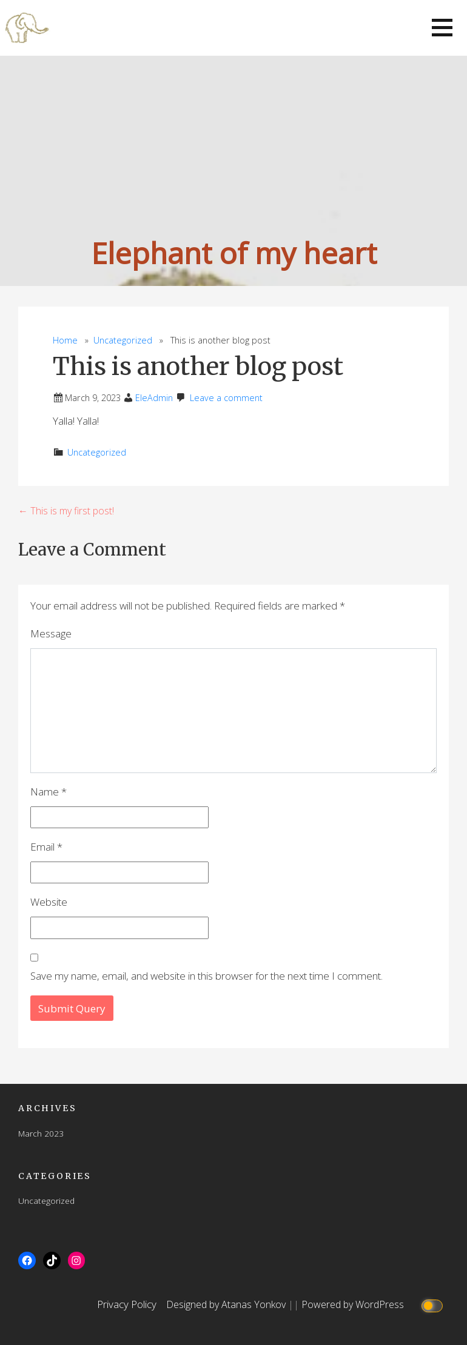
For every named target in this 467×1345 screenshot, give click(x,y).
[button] (442, 28)
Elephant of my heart (234, 253)
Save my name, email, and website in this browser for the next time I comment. (206, 976)
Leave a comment (226, 398)
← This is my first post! (66, 510)
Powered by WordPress (352, 1304)
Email (46, 847)
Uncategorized (122, 340)
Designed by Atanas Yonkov (227, 1304)
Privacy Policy (126, 1304)
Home (65, 340)
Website (48, 902)
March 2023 (41, 1133)
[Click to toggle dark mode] (433, 1305)
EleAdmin (154, 398)
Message (51, 633)
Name (48, 792)
